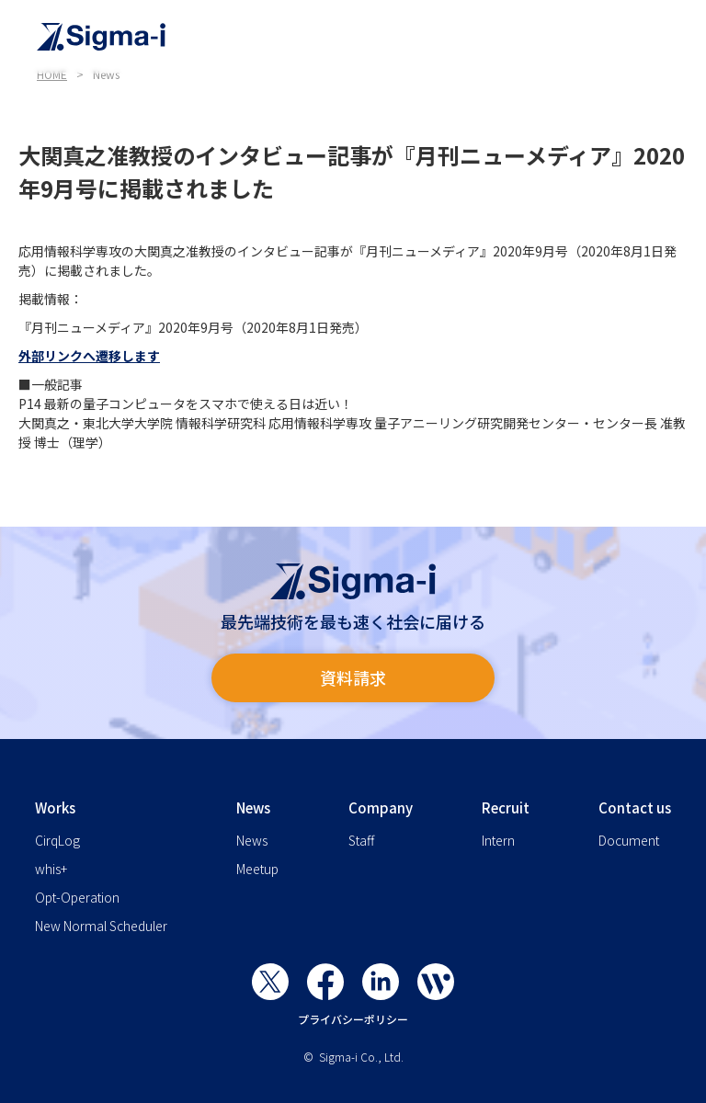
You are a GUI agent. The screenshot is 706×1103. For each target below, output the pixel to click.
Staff (361, 840)
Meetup (257, 868)
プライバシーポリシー (353, 1019)
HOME (52, 74)
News (252, 840)
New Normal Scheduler (101, 925)
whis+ (51, 868)
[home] (362, 37)
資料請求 (353, 677)
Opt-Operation (77, 897)
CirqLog (57, 840)
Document (628, 840)
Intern (498, 840)
